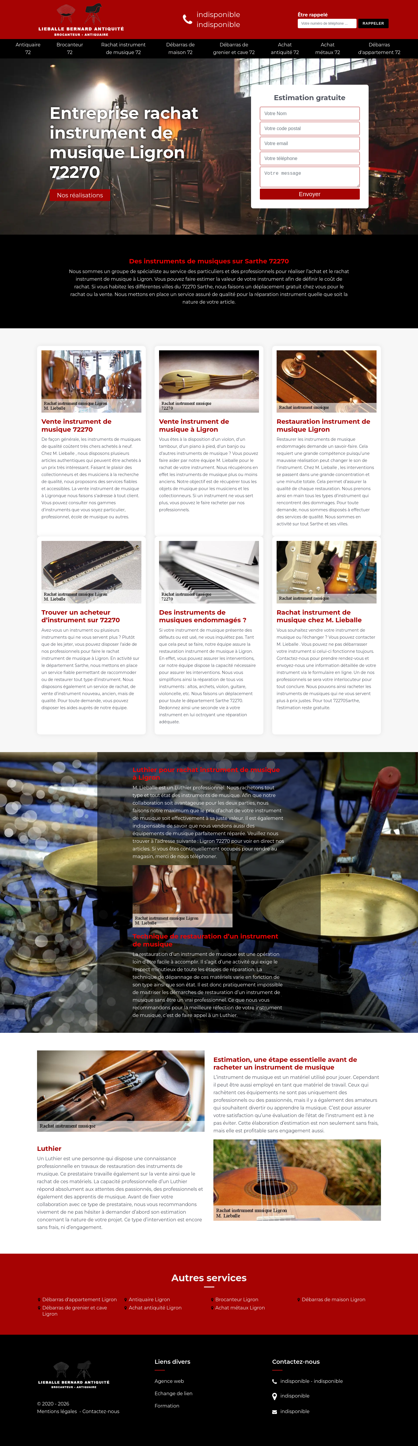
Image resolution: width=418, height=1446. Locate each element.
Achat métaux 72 (327, 48)
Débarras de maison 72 (180, 48)
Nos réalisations (80, 195)
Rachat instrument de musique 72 (123, 48)
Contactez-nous (100, 1411)
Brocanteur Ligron (237, 1299)
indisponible (295, 1381)
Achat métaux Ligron (240, 1308)
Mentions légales (57, 1411)
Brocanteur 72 (69, 48)
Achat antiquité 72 (285, 48)
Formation (167, 1406)
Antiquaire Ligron (149, 1299)
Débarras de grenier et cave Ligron (74, 1311)
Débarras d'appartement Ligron (79, 1299)
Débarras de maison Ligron (334, 1299)
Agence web (169, 1381)
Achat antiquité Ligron (155, 1308)
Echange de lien (174, 1393)
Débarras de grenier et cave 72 (234, 48)
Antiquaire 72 (28, 48)
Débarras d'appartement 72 (379, 48)
